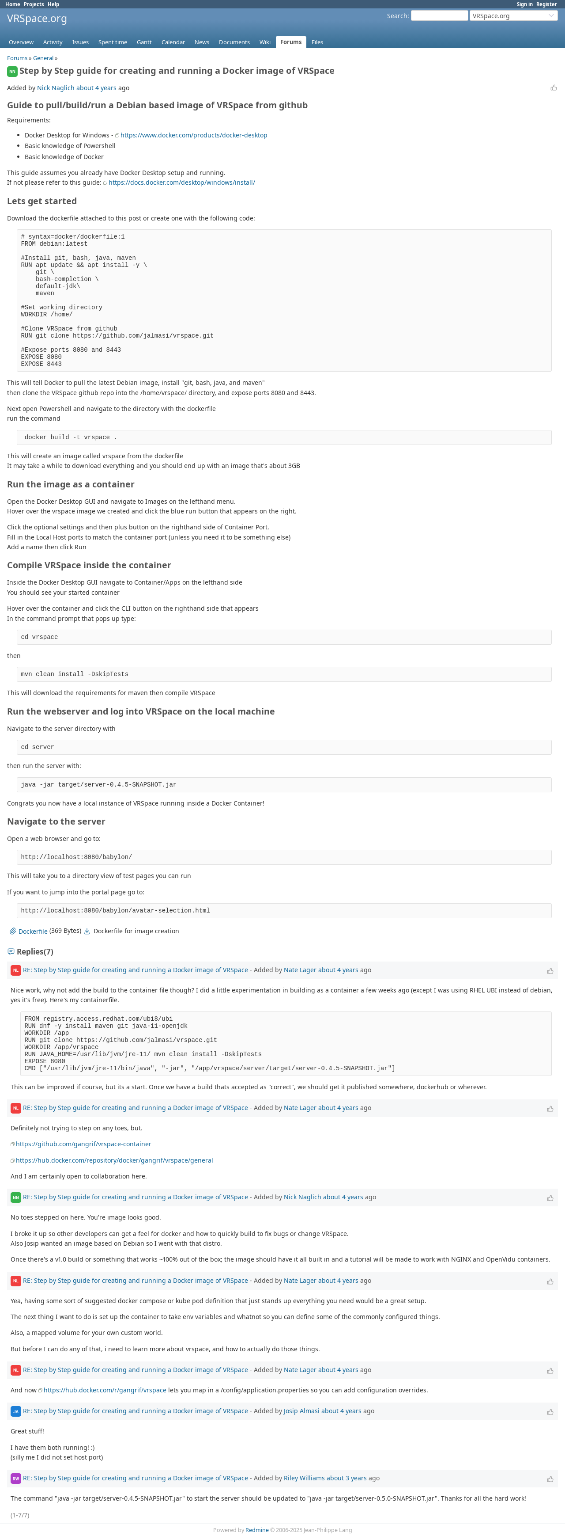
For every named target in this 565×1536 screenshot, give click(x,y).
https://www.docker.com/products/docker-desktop (194, 135)
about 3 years (347, 1478)
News (202, 42)
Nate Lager (300, 970)
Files (317, 42)
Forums (291, 42)
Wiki (265, 42)
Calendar (173, 42)
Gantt (144, 42)
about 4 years (96, 88)
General (43, 58)
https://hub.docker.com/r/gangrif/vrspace (105, 1390)
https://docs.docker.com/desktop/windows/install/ (182, 182)
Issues (80, 42)
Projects (34, 4)
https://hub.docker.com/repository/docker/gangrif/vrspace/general (114, 1160)
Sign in (525, 4)
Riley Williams (304, 1478)
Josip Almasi (302, 1411)
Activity (53, 42)
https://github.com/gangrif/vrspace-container (83, 1144)
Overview (21, 42)
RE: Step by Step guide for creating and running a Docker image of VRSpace (135, 970)
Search (397, 15)
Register (546, 4)
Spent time (112, 42)
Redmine (257, 1530)
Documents (234, 42)
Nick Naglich (56, 88)
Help (53, 4)
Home (12, 4)
